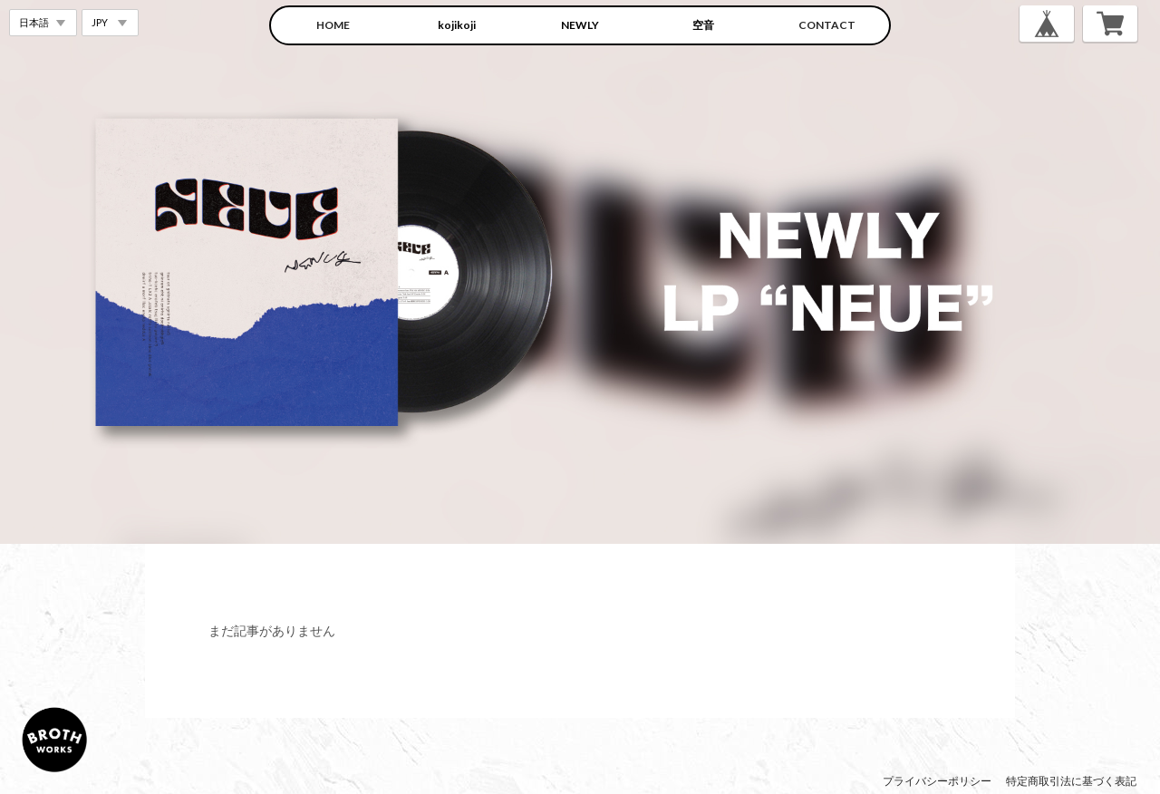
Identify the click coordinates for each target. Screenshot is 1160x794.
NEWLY (580, 25)
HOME (333, 25)
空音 (703, 25)
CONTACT (827, 25)
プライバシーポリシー (937, 781)
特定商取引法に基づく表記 (1071, 781)
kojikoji (457, 25)
